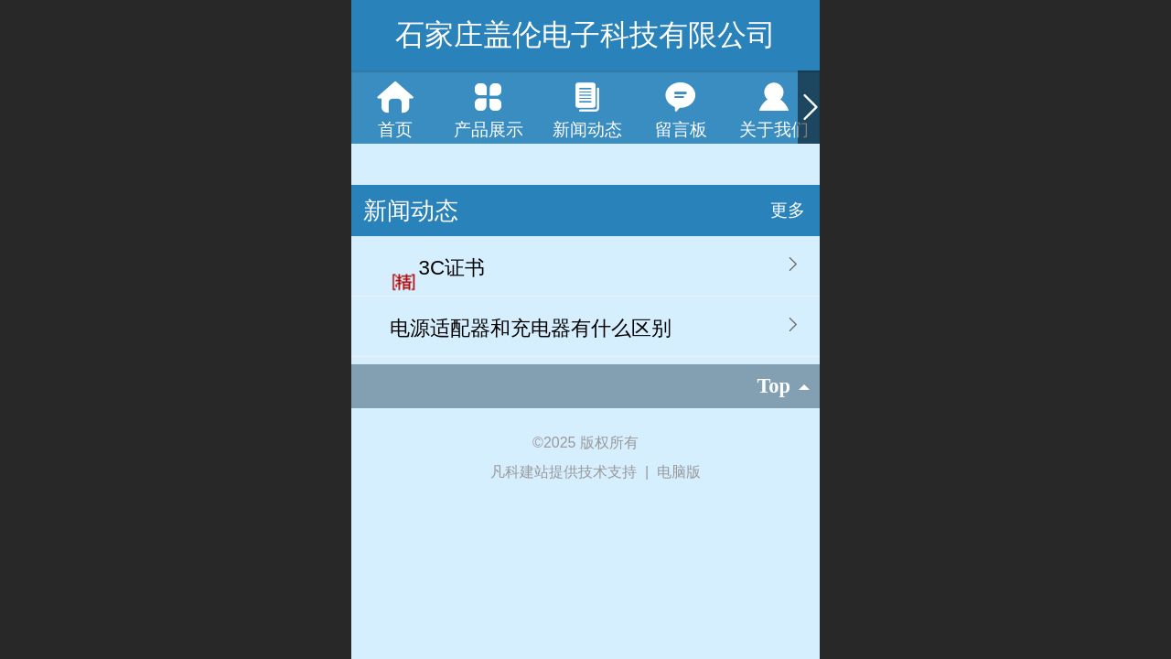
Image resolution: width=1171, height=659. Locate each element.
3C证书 (452, 267)
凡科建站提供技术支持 (555, 472)
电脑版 (679, 472)
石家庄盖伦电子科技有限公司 (585, 34)
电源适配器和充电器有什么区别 (530, 328)
